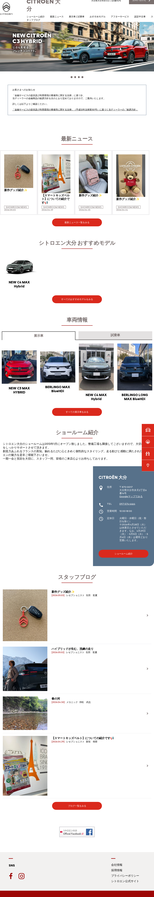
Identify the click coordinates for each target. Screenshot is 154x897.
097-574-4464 (127, 502)
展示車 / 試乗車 (76, 16)
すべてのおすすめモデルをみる (77, 297)
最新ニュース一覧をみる (77, 220)
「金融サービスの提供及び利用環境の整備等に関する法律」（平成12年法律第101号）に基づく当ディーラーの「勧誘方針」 (75, 107)
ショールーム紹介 (36, 16)
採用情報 (116, 868)
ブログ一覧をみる (77, 804)
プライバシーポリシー (125, 873)
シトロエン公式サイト (125, 879)
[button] (68, 76)
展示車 (38, 334)
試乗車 (115, 333)
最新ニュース (57, 16)
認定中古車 (140, 16)
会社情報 (116, 863)
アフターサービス (120, 16)
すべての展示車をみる (77, 410)
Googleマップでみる (131, 494)
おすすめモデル (98, 16)
